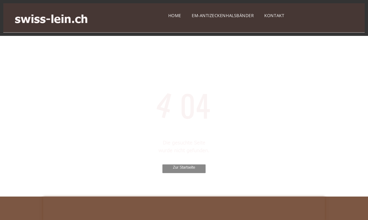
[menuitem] (176, 16)
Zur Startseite (184, 167)
